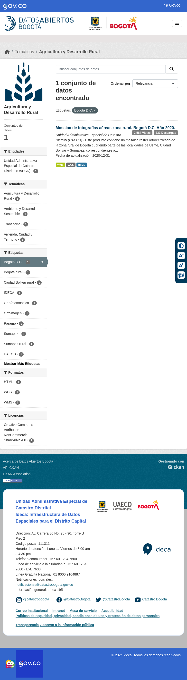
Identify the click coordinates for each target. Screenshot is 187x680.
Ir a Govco (171, 5)
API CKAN (11, 468)
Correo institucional (32, 611)
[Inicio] (7, 51)
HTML (81, 164)
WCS (71, 164)
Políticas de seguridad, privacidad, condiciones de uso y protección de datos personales (87, 616)
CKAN (171, 467)
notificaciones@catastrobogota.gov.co (44, 585)
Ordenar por (121, 83)
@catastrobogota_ (37, 599)
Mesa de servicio (83, 611)
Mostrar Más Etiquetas (22, 364)
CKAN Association (17, 474)
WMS (60, 164)
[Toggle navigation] (177, 23)
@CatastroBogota (77, 599)
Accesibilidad (112, 611)
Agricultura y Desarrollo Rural (69, 51)
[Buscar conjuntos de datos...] (111, 69)
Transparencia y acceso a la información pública (55, 625)
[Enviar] (171, 69)
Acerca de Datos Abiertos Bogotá (28, 461)
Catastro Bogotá (154, 599)
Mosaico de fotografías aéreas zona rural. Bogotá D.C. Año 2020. (115, 128)
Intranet (58, 611)
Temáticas (24, 51)
